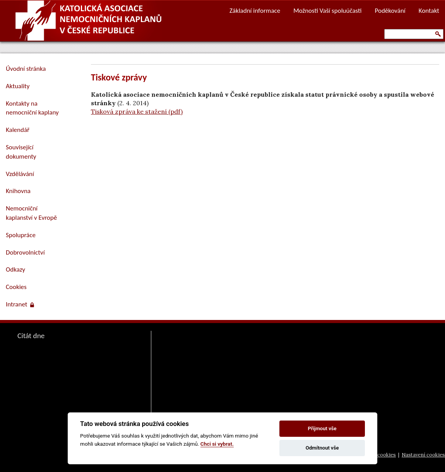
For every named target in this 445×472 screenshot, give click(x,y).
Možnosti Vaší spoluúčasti (327, 11)
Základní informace (254, 11)
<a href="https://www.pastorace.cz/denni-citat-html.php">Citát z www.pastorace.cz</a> (65, 395)
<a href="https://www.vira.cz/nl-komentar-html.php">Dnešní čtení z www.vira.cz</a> (240, 364)
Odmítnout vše (322, 448)
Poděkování (390, 11)
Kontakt (429, 11)
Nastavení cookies (423, 454)
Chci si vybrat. (217, 444)
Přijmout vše (322, 428)
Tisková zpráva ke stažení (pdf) (137, 111)
